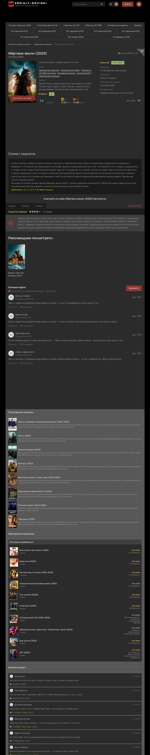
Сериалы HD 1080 (103, 25)
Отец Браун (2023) (20, 698)
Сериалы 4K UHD (78, 25)
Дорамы (13, 31)
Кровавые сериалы (66, 73)
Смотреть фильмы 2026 (21, 25)
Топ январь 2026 (75, 37)
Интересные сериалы (130, 25)
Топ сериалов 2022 (57, 31)
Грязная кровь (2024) (22, 712)
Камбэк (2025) (18, 684)
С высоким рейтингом (51, 25)
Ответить (13, 307)
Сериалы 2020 (84, 73)
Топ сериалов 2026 (29, 37)
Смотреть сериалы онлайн (19, 44)
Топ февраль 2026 (121, 37)
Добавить (134, 288)
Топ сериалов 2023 (82, 31)
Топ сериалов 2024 (107, 31)
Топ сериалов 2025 (132, 31)
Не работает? (135, 206)
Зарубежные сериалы (43, 44)
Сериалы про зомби (70, 70)
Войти (127, 4)
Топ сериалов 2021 (32, 31)
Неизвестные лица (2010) (24, 727)
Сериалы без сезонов (49, 76)
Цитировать (27, 307)
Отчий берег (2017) (20, 741)
